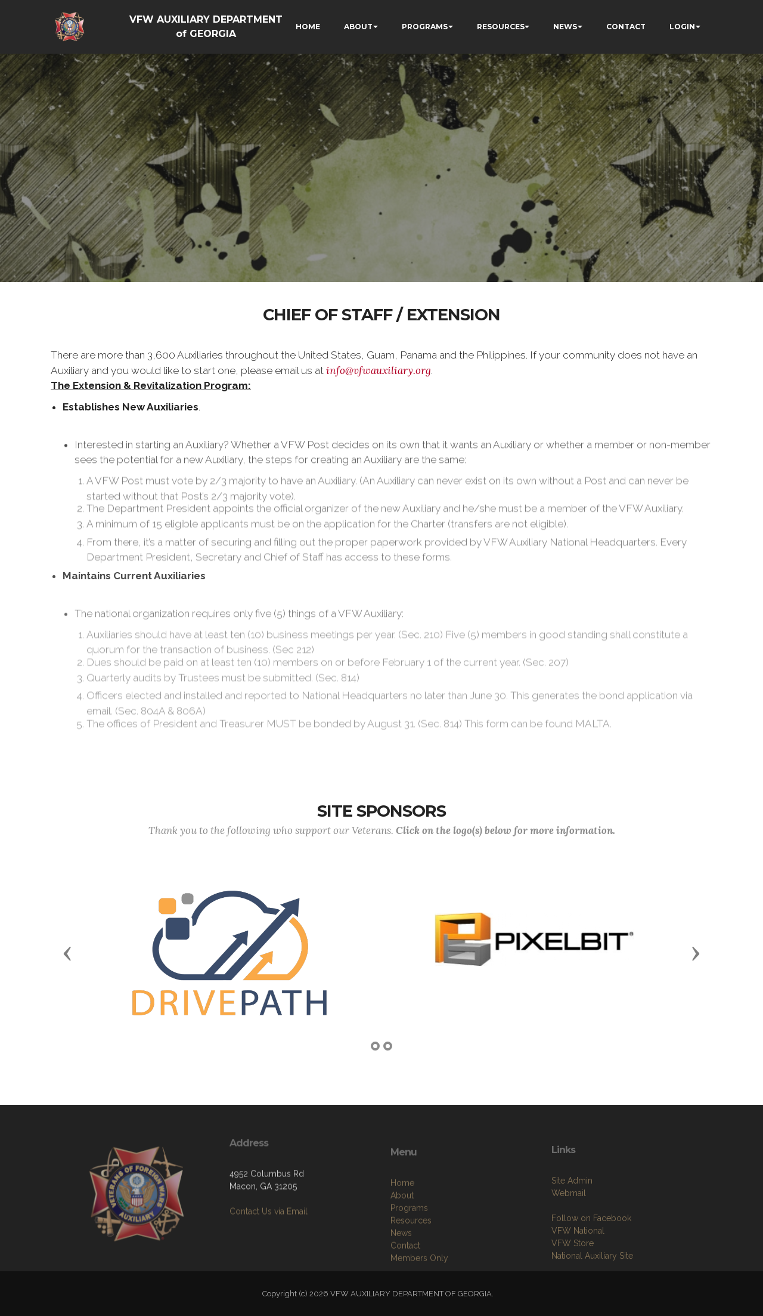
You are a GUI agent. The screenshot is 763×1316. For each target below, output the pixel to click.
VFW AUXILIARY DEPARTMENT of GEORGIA (206, 26)
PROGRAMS (425, 26)
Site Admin (572, 1220)
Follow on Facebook (591, 1258)
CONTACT (626, 26)
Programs (409, 1252)
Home (402, 1227)
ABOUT (358, 26)
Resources (411, 1264)
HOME (308, 26)
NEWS (565, 26)
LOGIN (682, 26)
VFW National (577, 1270)
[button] (67, 953)
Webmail (568, 1233)
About (402, 1239)
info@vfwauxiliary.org (378, 370)
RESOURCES (501, 26)
